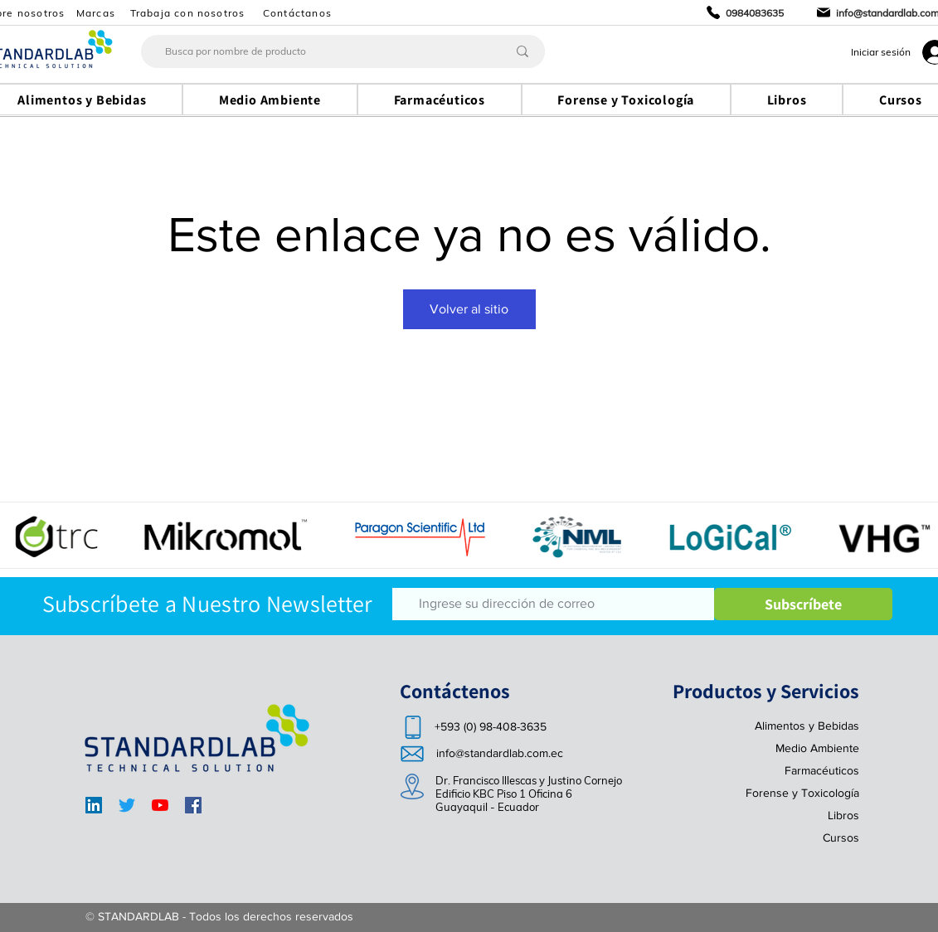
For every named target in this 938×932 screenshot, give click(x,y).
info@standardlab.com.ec (499, 753)
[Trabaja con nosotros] (189, 12)
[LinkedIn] (93, 805)
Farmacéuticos (822, 770)
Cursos (841, 837)
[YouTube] (160, 805)
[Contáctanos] (299, 12)
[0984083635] (744, 12)
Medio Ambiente (817, 748)
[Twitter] (127, 805)
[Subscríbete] (803, 604)
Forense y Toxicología (802, 792)
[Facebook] (193, 805)
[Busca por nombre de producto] (311, 51)
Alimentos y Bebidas (807, 725)
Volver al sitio (469, 309)
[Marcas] (98, 12)
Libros (843, 815)
